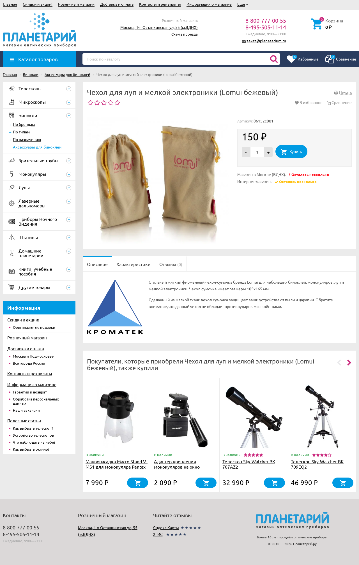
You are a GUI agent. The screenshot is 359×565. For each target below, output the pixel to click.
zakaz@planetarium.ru (266, 40)
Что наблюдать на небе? (34, 442)
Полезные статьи (24, 420)
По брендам (24, 124)
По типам (21, 131)
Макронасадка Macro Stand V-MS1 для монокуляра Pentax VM (117, 467)
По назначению (27, 139)
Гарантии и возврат (30, 392)
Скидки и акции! (37, 3)
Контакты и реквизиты (160, 3)
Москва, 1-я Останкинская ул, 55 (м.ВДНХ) (159, 27)
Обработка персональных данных (36, 401)
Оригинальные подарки (34, 327)
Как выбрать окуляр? (31, 449)
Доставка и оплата (117, 3)
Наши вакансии (26, 410)
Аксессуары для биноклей (37, 146)
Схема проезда (184, 34)
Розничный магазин (76, 3)
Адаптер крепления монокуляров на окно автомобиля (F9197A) (177, 467)
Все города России (29, 363)
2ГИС (158, 534)
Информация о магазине (209, 3)
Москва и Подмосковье (33, 356)
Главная (10, 3)
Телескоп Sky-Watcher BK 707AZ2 (248, 464)
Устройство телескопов (33, 435)
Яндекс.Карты (166, 527)
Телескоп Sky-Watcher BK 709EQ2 (317, 464)
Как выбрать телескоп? (33, 428)
